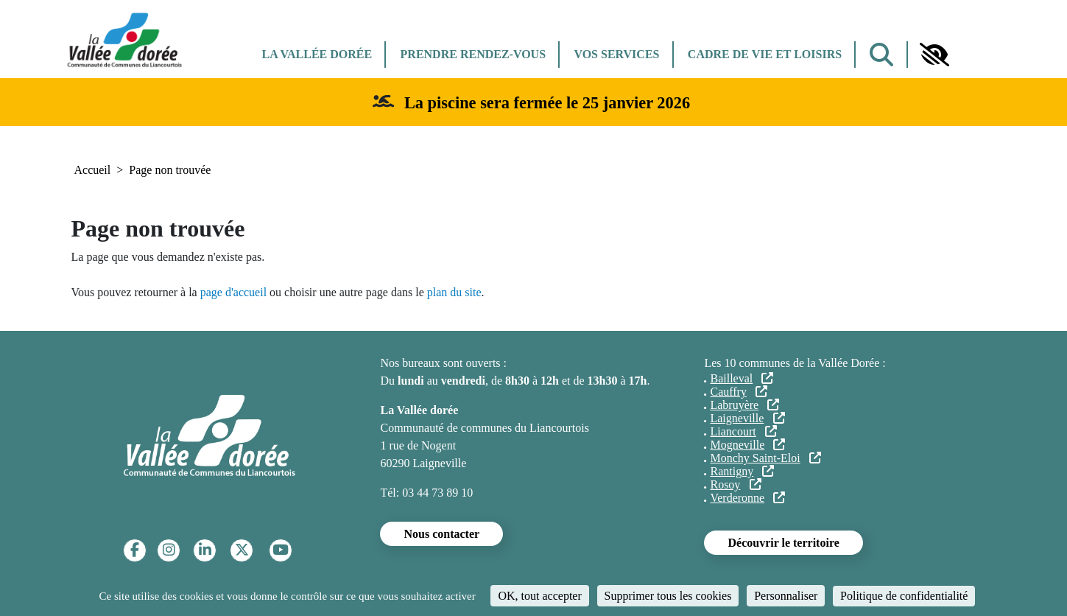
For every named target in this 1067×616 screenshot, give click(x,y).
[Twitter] (242, 550)
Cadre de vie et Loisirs (765, 54)
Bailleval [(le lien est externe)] (741, 378)
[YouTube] (280, 550)
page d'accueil (233, 292)
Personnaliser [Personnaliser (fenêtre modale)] (785, 595)
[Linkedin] (205, 550)
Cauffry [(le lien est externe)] (738, 391)
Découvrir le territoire (783, 542)
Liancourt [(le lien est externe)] (743, 431)
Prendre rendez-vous (473, 54)
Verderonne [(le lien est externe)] (747, 497)
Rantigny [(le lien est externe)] (742, 471)
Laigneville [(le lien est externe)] (747, 418)
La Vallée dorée (317, 54)
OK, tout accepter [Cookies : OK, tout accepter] (539, 595)
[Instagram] (169, 550)
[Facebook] (135, 550)
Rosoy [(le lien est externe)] (735, 484)
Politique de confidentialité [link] (904, 595)
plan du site (454, 292)
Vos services (616, 54)
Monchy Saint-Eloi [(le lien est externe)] (765, 458)
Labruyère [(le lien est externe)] (744, 405)
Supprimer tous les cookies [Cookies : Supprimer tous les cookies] (668, 595)
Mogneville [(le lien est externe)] (747, 444)
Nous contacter (441, 534)
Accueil (92, 170)
